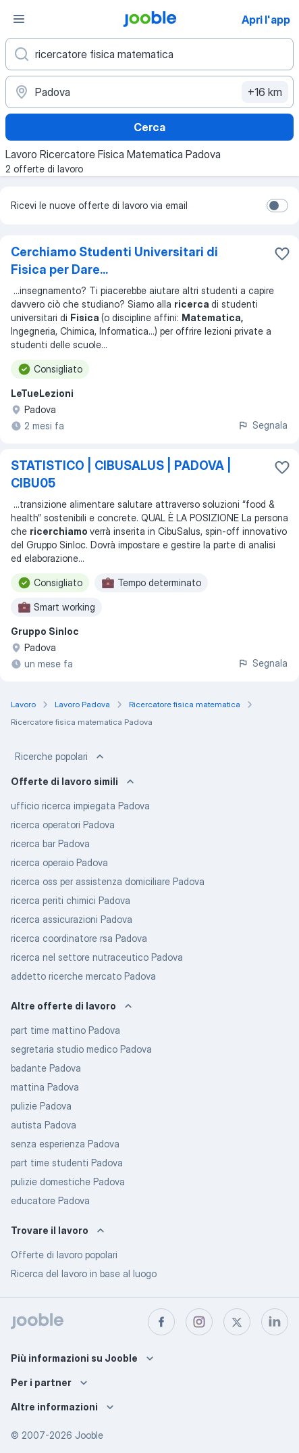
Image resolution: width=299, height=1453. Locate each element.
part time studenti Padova (67, 1162)
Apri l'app (266, 19)
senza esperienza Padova (65, 1143)
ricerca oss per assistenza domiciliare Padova (108, 881)
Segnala (263, 425)
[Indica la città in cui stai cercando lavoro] (149, 92)
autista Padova (43, 1124)
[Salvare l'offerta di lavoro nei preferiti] (282, 253)
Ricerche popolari (61, 756)
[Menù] (18, 18)
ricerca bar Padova (50, 843)
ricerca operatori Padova (63, 824)
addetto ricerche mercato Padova (83, 976)
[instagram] (199, 1321)
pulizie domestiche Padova (68, 1181)
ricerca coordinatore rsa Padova (79, 938)
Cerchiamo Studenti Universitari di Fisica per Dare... (114, 261)
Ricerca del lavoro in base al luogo (84, 1273)
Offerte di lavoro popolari (64, 1254)
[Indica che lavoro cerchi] (149, 54)
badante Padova (46, 1068)
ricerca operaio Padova (59, 862)
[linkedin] (274, 1321)
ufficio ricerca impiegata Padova (80, 805)
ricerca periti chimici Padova (70, 900)
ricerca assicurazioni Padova (71, 919)
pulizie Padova (41, 1106)
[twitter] (236, 1321)
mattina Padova (45, 1087)
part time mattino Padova (65, 1030)
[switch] (277, 205)
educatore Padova (50, 1200)
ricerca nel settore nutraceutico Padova (97, 957)
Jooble (89, 1435)
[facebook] (161, 1321)
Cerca (149, 127)
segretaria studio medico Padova (81, 1049)
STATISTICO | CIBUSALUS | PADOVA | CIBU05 (121, 474)
